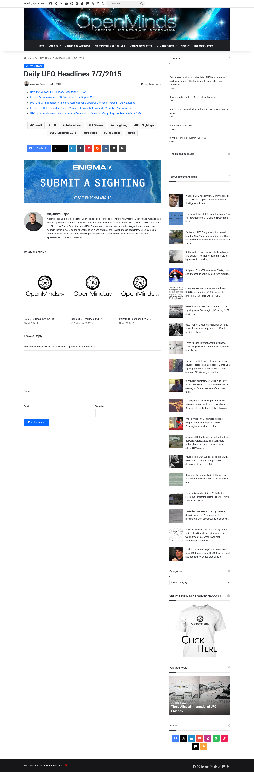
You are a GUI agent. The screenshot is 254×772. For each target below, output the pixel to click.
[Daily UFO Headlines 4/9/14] (45, 288)
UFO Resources (165, 45)
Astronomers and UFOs (181, 125)
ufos (132, 133)
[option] (199, 695)
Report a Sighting (203, 45)
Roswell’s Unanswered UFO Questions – (62, 97)
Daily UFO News (43, 58)
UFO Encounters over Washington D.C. (204, 306)
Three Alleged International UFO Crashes (206, 343)
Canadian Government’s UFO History (203, 475)
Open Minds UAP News (77, 45)
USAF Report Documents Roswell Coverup (206, 324)
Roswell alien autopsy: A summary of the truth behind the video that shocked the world (206, 533)
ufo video (91, 133)
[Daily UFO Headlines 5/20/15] (140, 288)
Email (27, 406)
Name (28, 391)
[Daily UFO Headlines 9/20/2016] (92, 288)
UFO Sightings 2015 (64, 133)
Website (99, 406)
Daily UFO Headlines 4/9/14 (39, 319)
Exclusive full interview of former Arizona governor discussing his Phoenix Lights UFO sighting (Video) (207, 365)
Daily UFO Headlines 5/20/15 (135, 319)
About (184, 45)
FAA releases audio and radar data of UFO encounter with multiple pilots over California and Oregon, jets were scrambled (198, 81)
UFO (53, 125)
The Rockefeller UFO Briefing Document (205, 214)
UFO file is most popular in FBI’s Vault (188, 137)
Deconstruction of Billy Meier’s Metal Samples (192, 97)
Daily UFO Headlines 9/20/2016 (88, 319)
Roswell (37, 125)
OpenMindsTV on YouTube (110, 45)
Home (41, 45)
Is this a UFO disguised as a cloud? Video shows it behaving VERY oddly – (80, 108)
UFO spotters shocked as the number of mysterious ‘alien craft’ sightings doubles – (86, 113)
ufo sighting (119, 125)
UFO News (96, 125)
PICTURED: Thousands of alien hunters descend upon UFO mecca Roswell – (82, 102)
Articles (53, 45)
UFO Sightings (145, 125)
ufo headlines (73, 125)
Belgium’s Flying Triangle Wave (201, 270)
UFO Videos (113, 133)
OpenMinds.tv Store (141, 45)
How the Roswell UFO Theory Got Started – (58, 92)
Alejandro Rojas (37, 84)
